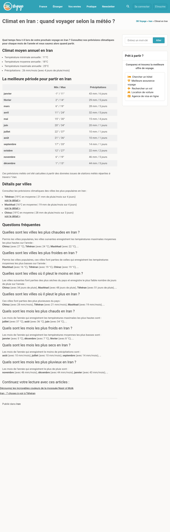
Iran (150, 21)
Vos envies (74, 6)
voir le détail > (12, 200)
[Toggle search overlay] (128, 6)
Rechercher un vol (140, 88)
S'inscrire (160, 6)
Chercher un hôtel (140, 76)
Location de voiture (140, 92)
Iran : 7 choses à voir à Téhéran (17, 393)
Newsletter (108, 6)
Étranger (58, 6)
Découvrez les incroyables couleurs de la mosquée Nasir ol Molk (36, 388)
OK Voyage (141, 21)
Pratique (92, 6)
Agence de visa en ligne (143, 96)
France (43, 6)
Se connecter (142, 6)
